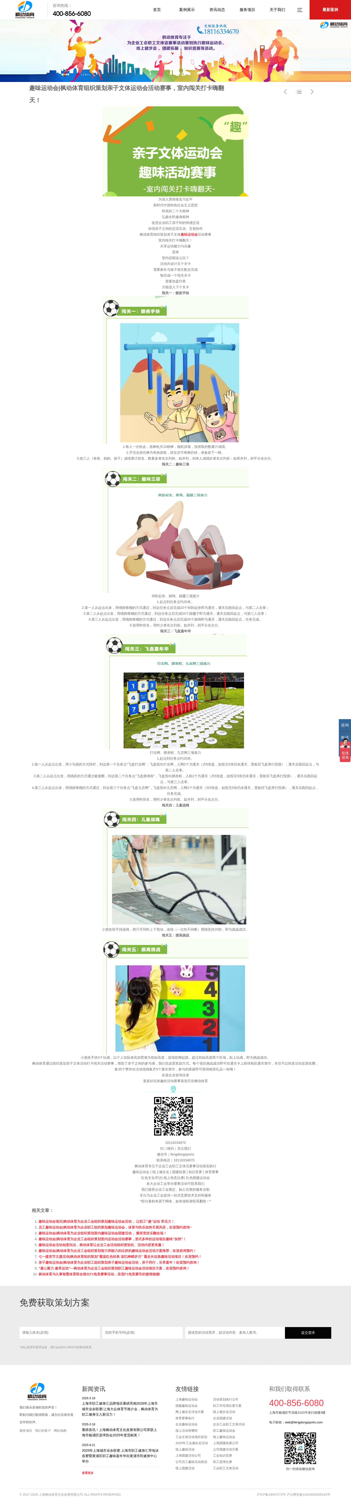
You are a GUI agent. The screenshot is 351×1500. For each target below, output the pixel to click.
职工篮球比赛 (222, 1462)
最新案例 (330, 10)
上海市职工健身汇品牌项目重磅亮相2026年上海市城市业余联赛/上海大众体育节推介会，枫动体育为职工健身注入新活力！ (121, 1406)
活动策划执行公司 (225, 1399)
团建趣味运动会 (187, 1406)
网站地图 (60, 1430)
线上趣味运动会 (224, 1437)
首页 (157, 10)
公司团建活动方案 (225, 1449)
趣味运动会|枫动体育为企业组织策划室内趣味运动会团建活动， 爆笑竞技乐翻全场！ (103, 1233)
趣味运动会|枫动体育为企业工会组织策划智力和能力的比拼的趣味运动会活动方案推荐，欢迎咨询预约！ (117, 1251)
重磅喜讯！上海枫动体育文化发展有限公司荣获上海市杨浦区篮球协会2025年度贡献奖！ (121, 1429)
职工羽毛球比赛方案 (227, 1406)
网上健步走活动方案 (190, 1412)
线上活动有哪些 (187, 1430)
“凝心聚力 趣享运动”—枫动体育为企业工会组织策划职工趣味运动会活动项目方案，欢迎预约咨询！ (114, 1268)
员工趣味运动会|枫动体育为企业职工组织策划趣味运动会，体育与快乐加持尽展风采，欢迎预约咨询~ (115, 1227)
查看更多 (88, 1473)
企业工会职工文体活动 (229, 1424)
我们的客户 (43, 1430)
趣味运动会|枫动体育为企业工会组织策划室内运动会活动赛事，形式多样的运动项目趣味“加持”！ (112, 1239)
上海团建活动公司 (188, 1455)
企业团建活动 (222, 1418)
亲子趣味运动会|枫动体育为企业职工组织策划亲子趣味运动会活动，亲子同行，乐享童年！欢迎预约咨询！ (119, 1262)
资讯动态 (217, 10)
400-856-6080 (72, 13)
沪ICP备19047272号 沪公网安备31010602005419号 (293, 1494)
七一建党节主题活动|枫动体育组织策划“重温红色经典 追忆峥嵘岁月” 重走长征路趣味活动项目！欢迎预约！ (120, 1256)
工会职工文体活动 (225, 1468)
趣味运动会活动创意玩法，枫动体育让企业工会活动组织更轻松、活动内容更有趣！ (102, 1245)
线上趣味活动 (185, 1449)
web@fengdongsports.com (304, 1422)
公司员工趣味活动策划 (191, 1462)
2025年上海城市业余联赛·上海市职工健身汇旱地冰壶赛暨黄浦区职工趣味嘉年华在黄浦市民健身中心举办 (121, 1453)
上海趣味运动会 (187, 1399)
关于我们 (277, 10)
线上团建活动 (185, 1468)
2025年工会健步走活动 (192, 1443)
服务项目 (247, 10)
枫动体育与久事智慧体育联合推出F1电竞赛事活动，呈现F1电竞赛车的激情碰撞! (99, 1274)
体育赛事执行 (185, 1418)
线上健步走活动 (224, 1412)
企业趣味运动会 (187, 1424)
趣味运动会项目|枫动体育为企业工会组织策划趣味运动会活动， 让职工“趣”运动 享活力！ (107, 1221)
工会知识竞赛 (222, 1455)
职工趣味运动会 (224, 1430)
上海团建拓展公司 (225, 1443)
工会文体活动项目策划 (191, 1437)
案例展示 (187, 10)
